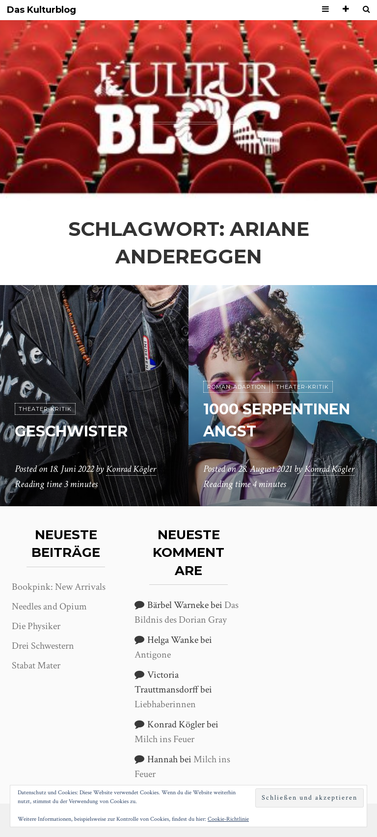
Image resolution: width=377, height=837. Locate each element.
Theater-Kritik (45, 408)
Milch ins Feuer (164, 739)
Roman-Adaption (236, 365)
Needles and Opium (49, 606)
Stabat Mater (36, 665)
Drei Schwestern (43, 645)
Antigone (153, 654)
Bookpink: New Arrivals (59, 586)
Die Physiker (36, 626)
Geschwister (76, 430)
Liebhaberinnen (165, 704)
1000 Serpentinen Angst (263, 409)
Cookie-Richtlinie (228, 819)
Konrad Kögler (132, 469)
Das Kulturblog (41, 10)
